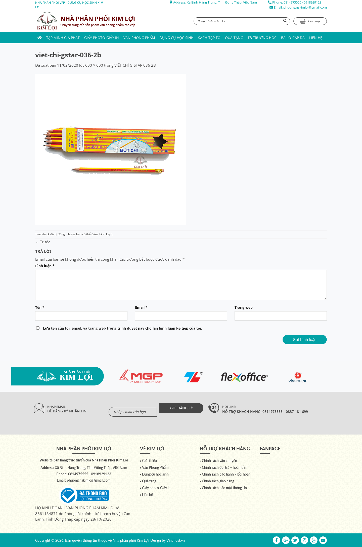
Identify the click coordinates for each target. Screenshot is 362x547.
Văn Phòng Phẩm (139, 37)
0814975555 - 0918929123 (302, 2)
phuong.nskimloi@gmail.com (305, 7)
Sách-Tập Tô (209, 37)
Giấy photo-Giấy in (101, 37)
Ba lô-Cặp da (293, 37)
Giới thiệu (149, 460)
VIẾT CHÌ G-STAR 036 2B (135, 65)
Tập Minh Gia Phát (63, 37)
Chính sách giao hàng (218, 481)
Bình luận (45, 266)
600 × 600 (94, 65)
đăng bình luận (102, 234)
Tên (39, 307)
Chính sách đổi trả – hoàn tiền (224, 467)
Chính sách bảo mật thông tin (224, 488)
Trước (42, 241)
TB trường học (262, 37)
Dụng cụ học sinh (177, 37)
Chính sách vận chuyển (219, 460)
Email (141, 307)
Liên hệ (315, 37)
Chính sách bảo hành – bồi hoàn (226, 474)
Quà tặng (234, 37)
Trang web (244, 307)
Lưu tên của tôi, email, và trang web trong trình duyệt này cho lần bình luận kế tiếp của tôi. (122, 328)
